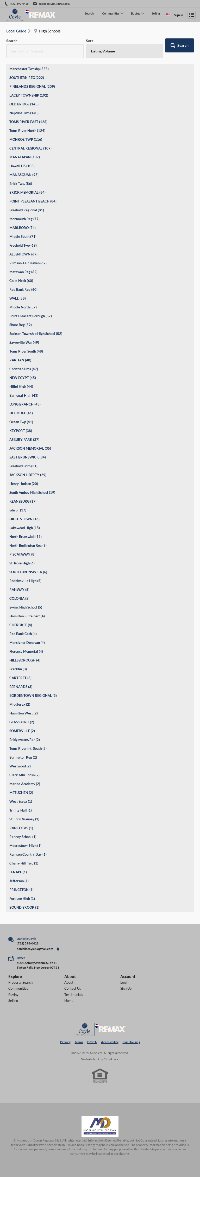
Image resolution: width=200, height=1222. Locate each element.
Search (89, 13)
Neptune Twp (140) (24, 113)
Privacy (65, 1042)
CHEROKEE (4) (20, 625)
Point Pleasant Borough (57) (30, 316)
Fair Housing (131, 1042)
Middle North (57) (23, 307)
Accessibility (109, 1042)
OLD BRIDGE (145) (24, 104)
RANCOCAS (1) (21, 828)
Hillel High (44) (21, 386)
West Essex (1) (20, 801)
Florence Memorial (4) (26, 651)
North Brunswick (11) (25, 537)
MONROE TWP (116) (25, 139)
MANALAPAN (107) (24, 157)
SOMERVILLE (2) (22, 731)
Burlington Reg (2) (23, 757)
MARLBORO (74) (22, 228)
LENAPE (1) (18, 872)
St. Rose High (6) (22, 563)
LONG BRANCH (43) (25, 404)
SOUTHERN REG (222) (26, 78)
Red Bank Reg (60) (23, 289)
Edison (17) (17, 510)
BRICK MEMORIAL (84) (27, 192)
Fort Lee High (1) (22, 898)
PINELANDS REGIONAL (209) (32, 86)
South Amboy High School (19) (32, 492)
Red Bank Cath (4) (23, 634)
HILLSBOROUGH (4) (24, 660)
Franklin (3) (18, 669)
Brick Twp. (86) (20, 183)
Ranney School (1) (22, 837)
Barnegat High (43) (23, 395)
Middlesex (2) (19, 704)
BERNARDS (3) (20, 687)
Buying (135, 13)
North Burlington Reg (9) (28, 545)
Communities (111, 13)
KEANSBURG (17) (22, 501)
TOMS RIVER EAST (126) (28, 122)
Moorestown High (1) (25, 845)
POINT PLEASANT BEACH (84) (33, 201)
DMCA (92, 1042)
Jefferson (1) (19, 881)
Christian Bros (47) (23, 369)
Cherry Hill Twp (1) (23, 863)
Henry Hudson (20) (23, 484)
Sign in (178, 15)
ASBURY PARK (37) (24, 439)
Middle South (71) (22, 236)
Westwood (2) (20, 766)
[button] (179, 45)
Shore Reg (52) (20, 325)
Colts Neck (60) (21, 281)
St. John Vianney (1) (24, 819)
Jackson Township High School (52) (35, 334)
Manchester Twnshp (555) (29, 69)
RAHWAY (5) (19, 590)
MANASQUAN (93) (24, 175)
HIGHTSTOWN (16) (24, 519)
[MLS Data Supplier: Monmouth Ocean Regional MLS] (100, 1126)
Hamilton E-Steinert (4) (27, 616)
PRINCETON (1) (21, 890)
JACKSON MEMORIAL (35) (30, 448)
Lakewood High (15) (24, 528)
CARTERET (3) (20, 678)
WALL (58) (17, 298)
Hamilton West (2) (23, 713)
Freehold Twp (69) (23, 245)
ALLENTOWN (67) (23, 254)
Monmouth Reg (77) (24, 219)
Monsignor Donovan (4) (27, 642)
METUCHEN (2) (21, 793)
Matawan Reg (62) (23, 272)
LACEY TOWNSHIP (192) (28, 95)
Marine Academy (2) (24, 784)
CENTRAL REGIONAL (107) (30, 148)
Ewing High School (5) (25, 607)
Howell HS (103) (22, 166)
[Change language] (168, 15)
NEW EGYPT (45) (22, 378)
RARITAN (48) (20, 360)
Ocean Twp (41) (21, 422)
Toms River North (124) (27, 131)
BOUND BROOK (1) (24, 907)
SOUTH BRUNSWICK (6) (28, 572)
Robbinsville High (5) (25, 581)
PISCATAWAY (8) (22, 554)
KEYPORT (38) (20, 431)
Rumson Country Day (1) (28, 854)
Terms (79, 1042)
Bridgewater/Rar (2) (24, 740)
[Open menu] (192, 15)
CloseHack (111, 1059)
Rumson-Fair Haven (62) (28, 263)
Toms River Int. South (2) (28, 748)
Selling (156, 13)
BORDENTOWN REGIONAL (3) (33, 695)
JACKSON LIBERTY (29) (27, 475)
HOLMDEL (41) (21, 413)
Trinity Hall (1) (20, 810)
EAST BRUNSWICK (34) (27, 457)
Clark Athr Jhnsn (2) (24, 775)
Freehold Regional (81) (26, 210)
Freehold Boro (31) (23, 466)
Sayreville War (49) (24, 342)
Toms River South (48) (26, 351)
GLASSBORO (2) (21, 722)
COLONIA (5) (19, 598)
